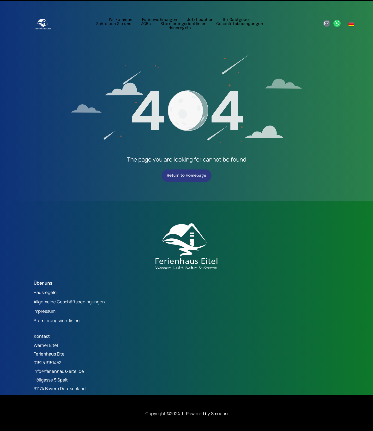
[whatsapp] (337, 12)
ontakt (43, 324)
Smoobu (219, 401)
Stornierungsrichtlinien (57, 308)
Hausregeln (45, 280)
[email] (326, 12)
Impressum (44, 299)
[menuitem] (120, 8)
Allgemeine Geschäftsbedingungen (69, 290)
